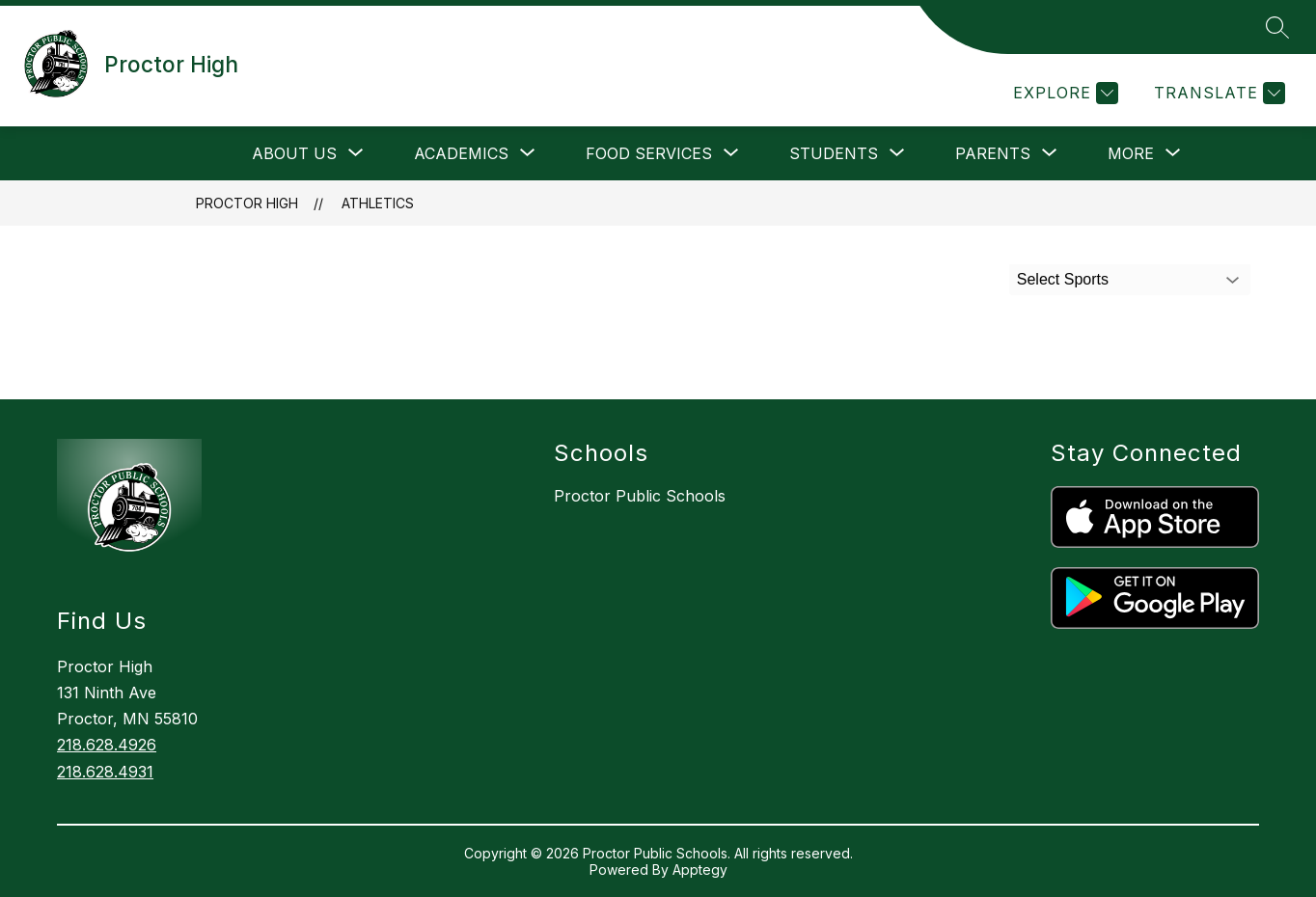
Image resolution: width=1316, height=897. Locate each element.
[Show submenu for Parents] (992, 153)
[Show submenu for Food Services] (649, 153)
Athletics (378, 203)
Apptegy (699, 869)
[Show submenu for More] (1131, 153)
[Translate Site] (1217, 93)
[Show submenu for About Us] (294, 153)
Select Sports (1063, 279)
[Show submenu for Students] (833, 153)
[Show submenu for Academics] (461, 153)
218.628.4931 (105, 771)
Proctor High (247, 203)
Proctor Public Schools (640, 495)
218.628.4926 (106, 744)
